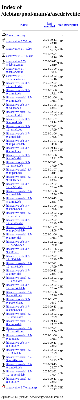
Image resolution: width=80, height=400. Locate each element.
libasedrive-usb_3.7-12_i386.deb (18, 258)
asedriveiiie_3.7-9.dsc (19, 48)
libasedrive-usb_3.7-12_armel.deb (18, 128)
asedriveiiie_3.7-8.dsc (19, 41)
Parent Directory (15, 35)
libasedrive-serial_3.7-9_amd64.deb (19, 294)
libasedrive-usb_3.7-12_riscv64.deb (18, 243)
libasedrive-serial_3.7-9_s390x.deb (19, 178)
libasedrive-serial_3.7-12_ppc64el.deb (19, 373)
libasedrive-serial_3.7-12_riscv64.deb (19, 330)
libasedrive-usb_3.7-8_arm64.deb (18, 272)
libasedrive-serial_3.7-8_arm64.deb (19, 322)
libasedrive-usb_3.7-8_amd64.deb (18, 308)
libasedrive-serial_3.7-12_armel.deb (19, 214)
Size (60, 24)
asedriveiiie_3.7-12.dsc (19, 55)
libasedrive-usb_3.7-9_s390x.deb (18, 106)
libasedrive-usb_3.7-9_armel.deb (18, 135)
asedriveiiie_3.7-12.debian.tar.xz (16, 77)
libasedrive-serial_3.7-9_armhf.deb (19, 99)
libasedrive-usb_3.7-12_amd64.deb (18, 221)
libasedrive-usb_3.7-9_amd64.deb (18, 207)
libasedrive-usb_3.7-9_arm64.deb (18, 157)
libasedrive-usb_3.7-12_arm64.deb (18, 164)
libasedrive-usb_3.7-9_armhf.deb (18, 92)
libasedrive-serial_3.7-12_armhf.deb (19, 113)
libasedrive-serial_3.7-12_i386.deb (19, 351)
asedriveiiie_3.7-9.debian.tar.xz (16, 70)
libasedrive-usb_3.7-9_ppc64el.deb (18, 301)
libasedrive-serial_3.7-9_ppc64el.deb (19, 358)
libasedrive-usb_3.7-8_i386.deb (18, 344)
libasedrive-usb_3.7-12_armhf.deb (18, 84)
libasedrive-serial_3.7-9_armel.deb (19, 193)
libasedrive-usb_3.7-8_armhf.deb (18, 149)
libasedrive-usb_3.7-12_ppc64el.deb (18, 286)
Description (71, 24)
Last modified (49, 25)
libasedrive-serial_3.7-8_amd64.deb (19, 366)
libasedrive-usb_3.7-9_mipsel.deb (18, 121)
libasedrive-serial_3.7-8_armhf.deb (19, 200)
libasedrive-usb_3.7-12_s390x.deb (18, 185)
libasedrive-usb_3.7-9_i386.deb (18, 250)
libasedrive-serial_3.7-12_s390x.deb (19, 279)
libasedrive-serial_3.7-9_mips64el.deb (19, 229)
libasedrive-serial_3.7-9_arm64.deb (19, 236)
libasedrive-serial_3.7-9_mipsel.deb (19, 171)
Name (24, 24)
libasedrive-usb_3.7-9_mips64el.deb (18, 142)
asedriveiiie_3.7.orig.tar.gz (21, 387)
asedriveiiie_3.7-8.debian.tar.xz (16, 63)
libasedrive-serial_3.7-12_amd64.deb (19, 315)
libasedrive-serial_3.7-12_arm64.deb (19, 265)
